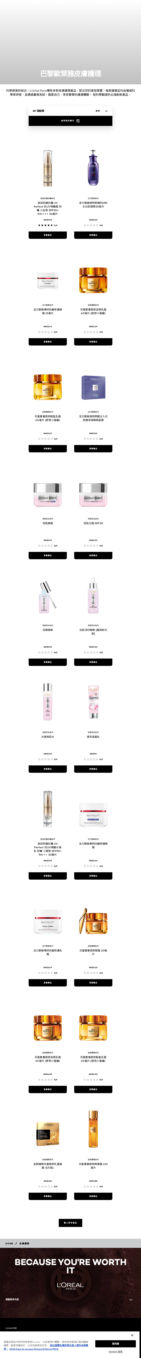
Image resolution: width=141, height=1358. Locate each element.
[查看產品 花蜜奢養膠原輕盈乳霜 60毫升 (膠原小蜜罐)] (48, 448)
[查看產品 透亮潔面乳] (93, 769)
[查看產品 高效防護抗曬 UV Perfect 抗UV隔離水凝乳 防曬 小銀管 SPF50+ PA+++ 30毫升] (48, 876)
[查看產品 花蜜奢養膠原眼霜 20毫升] (93, 982)
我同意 (115, 1343)
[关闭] (132, 1335)
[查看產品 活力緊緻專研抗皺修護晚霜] (93, 876)
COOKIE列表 (11, 1328)
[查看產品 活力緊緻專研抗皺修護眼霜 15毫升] (48, 342)
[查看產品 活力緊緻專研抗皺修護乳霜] (48, 982)
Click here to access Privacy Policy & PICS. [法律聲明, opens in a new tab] (34, 1349)
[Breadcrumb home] (9, 1243)
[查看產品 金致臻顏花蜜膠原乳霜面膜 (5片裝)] (48, 1196)
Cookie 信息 (115, 1351)
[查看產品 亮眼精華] (48, 662)
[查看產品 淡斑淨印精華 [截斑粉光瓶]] (93, 662)
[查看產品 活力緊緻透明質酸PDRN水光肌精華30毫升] (93, 235)
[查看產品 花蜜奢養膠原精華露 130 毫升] (93, 1196)
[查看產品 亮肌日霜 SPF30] (93, 555)
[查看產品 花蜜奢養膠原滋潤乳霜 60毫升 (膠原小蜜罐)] (48, 1089)
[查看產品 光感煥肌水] (48, 769)
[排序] (100, 111)
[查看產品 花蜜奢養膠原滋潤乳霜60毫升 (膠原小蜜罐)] (93, 342)
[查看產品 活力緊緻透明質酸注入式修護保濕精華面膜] (93, 448)
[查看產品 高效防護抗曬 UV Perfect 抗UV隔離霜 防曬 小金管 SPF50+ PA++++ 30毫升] (48, 235)
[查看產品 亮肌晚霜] (48, 555)
